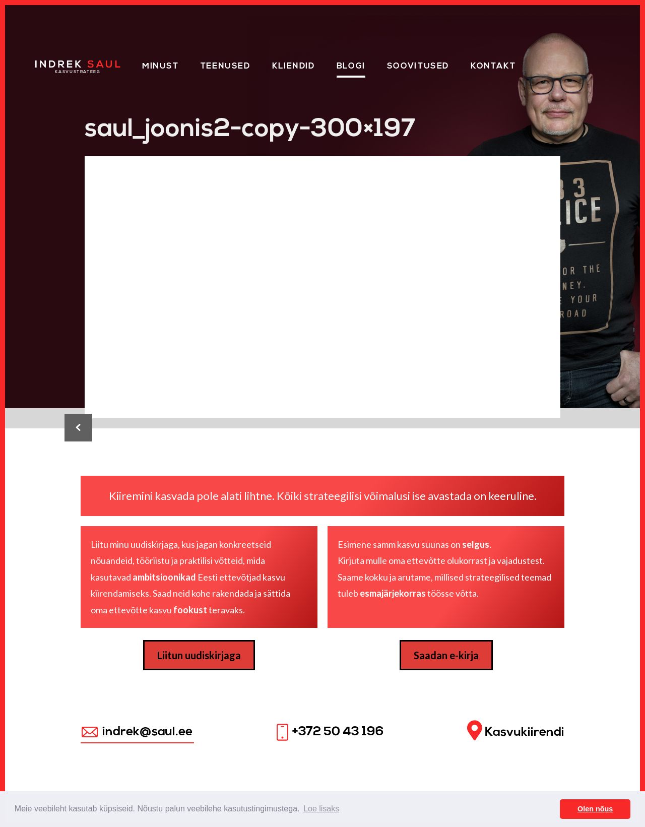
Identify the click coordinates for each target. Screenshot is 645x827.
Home (49, 64)
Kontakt (493, 66)
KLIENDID (293, 66)
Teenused (225, 66)
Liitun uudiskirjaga (199, 655)
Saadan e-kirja (446, 655)
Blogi (351, 66)
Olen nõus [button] (595, 809)
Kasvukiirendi (515, 731)
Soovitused (418, 66)
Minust (160, 66)
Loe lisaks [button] (321, 808)
